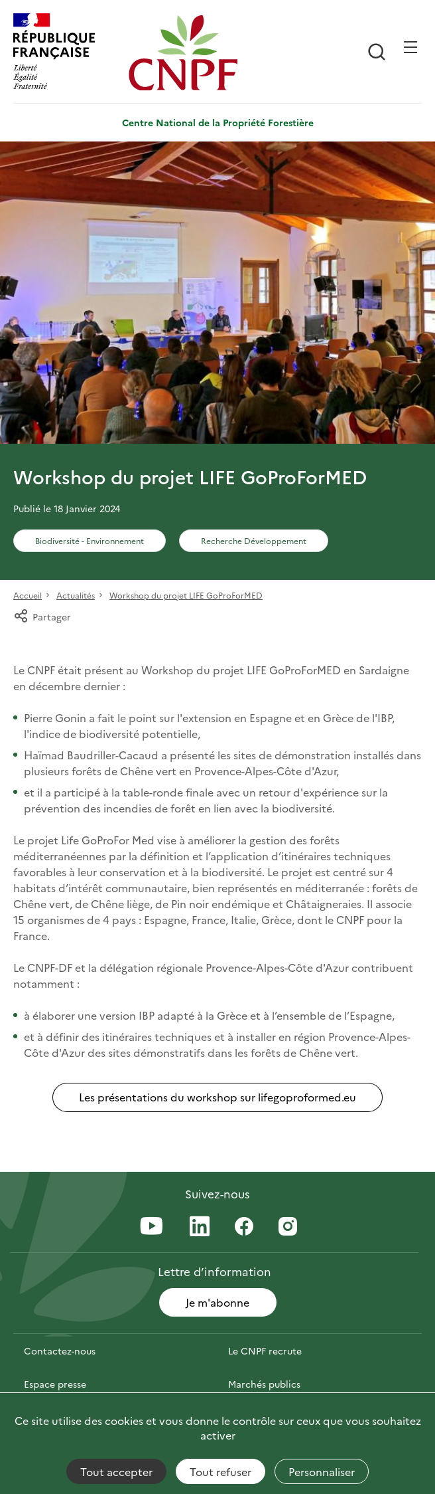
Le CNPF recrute (265, 1350)
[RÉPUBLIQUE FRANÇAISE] (67, 52)
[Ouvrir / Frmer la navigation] (410, 47)
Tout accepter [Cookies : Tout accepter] (116, 1471)
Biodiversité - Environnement (89, 540)
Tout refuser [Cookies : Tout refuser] (220, 1471)
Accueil (27, 595)
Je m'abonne (217, 1302)
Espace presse (55, 1383)
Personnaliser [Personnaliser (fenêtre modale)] (321, 1471)
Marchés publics (264, 1383)
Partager (42, 616)
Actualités (75, 595)
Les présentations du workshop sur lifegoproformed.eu (217, 1096)
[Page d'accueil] (183, 52)
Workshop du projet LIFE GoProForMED (186, 595)
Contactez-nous (59, 1350)
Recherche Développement (253, 540)
